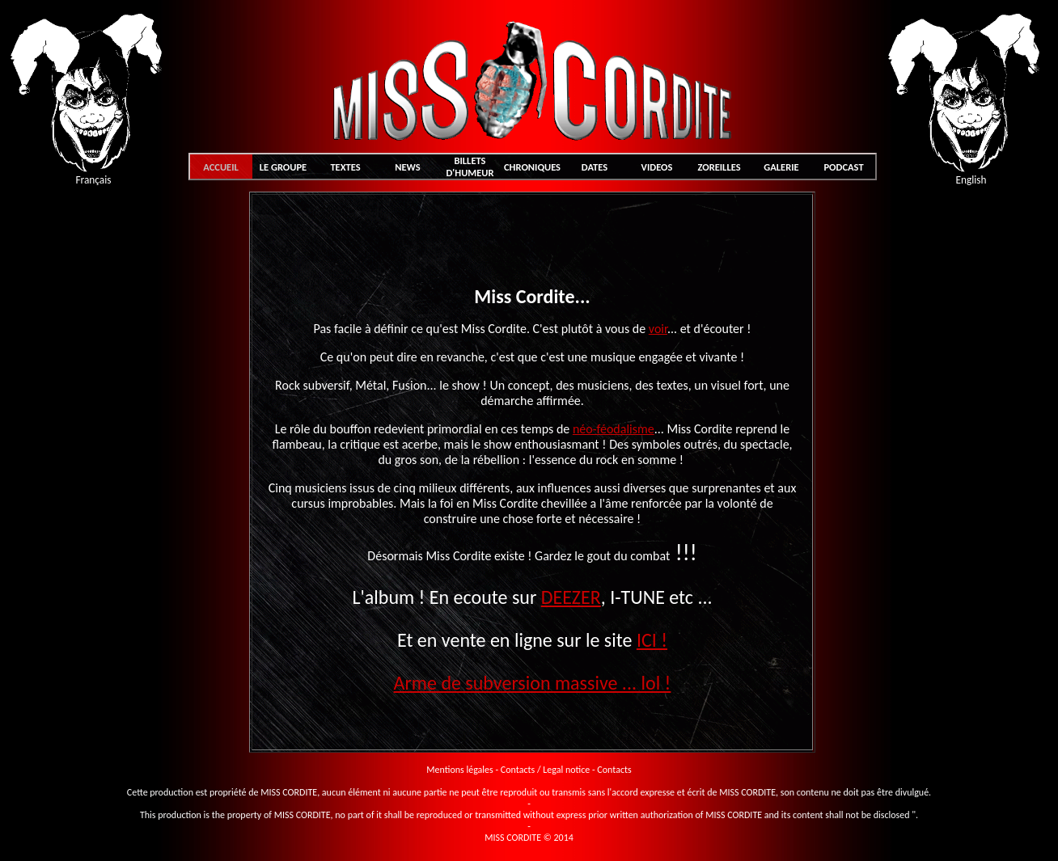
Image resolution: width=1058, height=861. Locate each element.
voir (658, 328)
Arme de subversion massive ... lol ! (532, 682)
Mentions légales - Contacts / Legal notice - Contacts (528, 769)
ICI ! (652, 640)
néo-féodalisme (613, 429)
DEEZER (571, 597)
